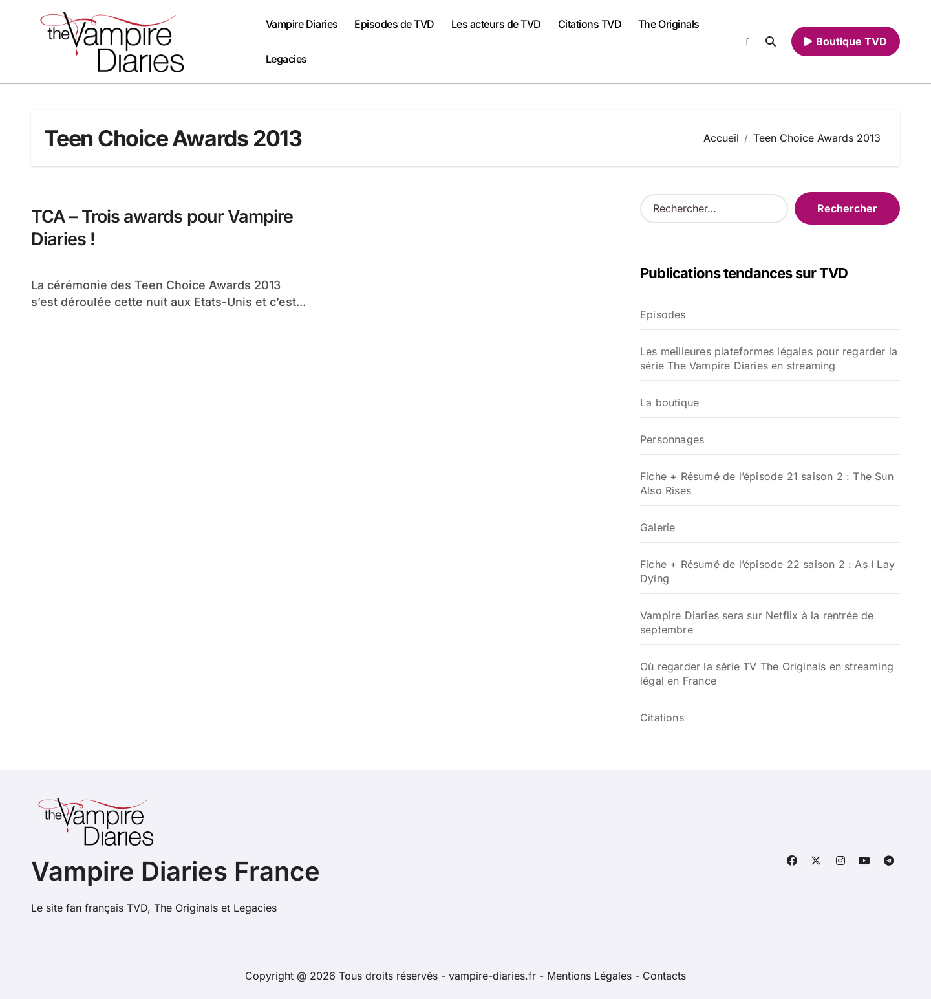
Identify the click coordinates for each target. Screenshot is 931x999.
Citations (662, 717)
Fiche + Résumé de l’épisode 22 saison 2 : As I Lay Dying (767, 571)
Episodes (663, 314)
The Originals (669, 23)
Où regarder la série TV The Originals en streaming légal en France (767, 673)
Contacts (664, 975)
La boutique (669, 402)
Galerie (657, 527)
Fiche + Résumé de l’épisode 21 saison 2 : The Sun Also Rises (767, 483)
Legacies (286, 58)
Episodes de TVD (394, 23)
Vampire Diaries (302, 23)
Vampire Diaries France (175, 871)
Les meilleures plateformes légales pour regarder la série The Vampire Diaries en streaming (768, 358)
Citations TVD (590, 23)
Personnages (672, 439)
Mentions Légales (591, 975)
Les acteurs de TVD (496, 23)
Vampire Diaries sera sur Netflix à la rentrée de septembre (757, 622)
